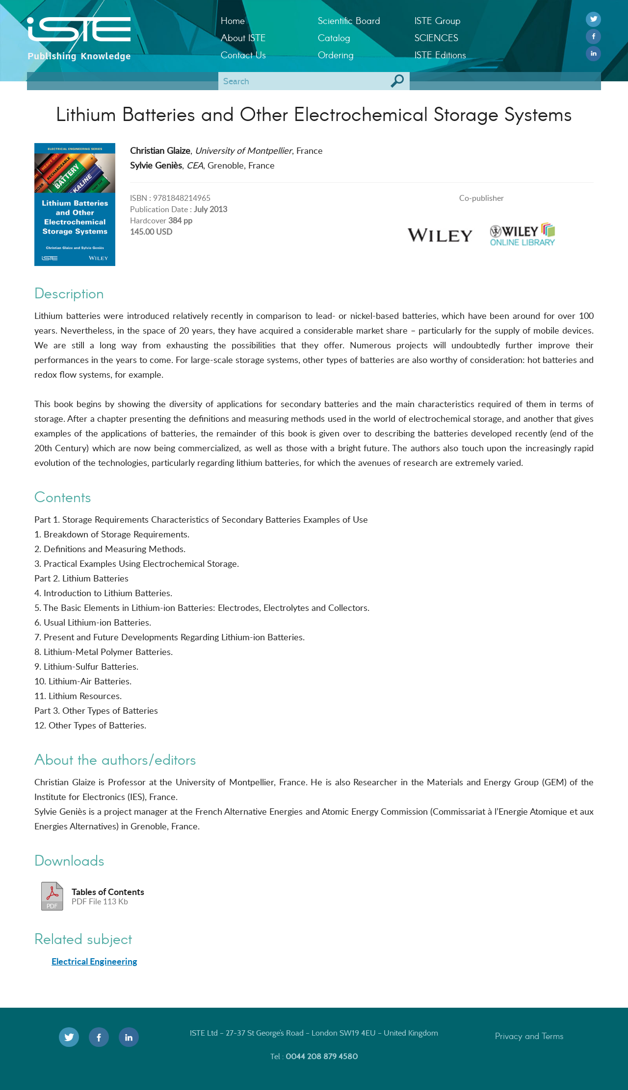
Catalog (334, 37)
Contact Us (243, 54)
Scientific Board (349, 20)
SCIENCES (436, 37)
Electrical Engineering (94, 961)
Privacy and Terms (529, 1035)
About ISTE (243, 37)
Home (233, 20)
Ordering (336, 54)
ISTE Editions (440, 54)
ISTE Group (437, 20)
